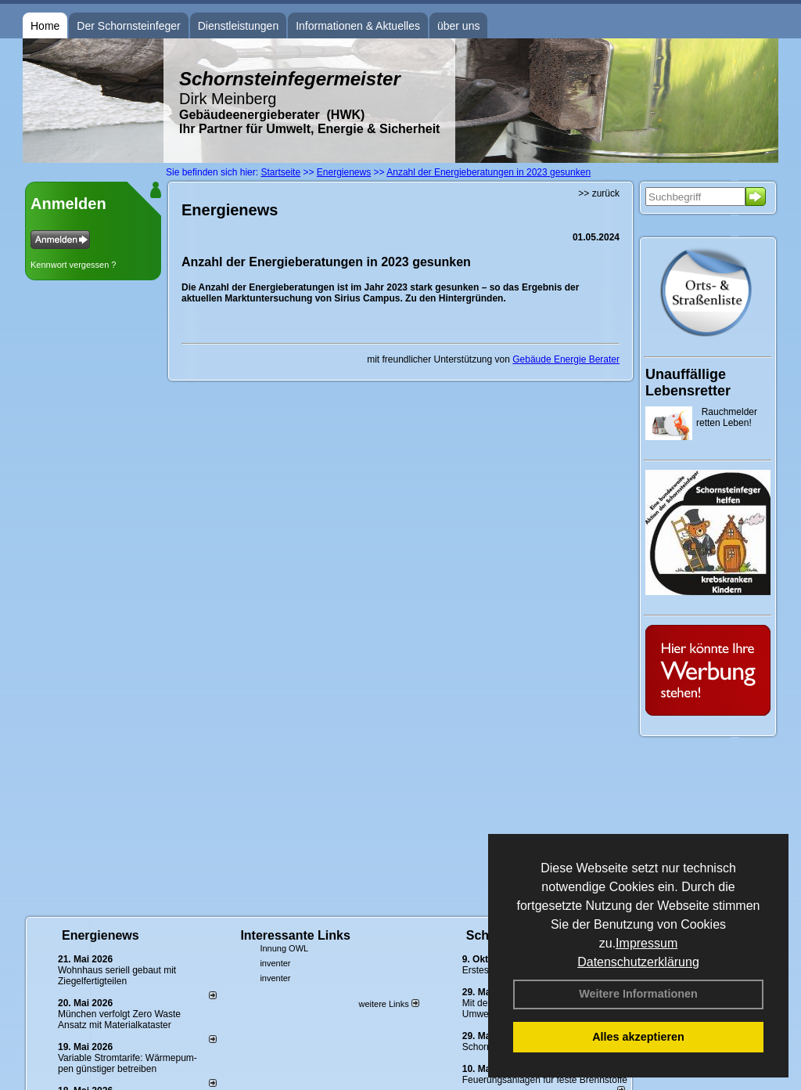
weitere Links (388, 1004)
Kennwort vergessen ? (73, 264)
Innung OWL (284, 948)
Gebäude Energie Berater (566, 359)
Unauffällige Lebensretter (688, 382)
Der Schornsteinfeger (128, 26)
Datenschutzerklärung (638, 962)
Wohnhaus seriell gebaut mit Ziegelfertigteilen (117, 976)
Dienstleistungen (238, 26)
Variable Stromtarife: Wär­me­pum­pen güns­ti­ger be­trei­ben (127, 1063)
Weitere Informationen (638, 993)
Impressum (646, 943)
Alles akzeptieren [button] (638, 1036)
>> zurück (599, 193)
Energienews (100, 935)
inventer (275, 963)
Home (45, 26)
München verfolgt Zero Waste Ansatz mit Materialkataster (119, 1019)
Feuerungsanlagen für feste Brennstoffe (544, 1079)
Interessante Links (295, 935)
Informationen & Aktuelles (358, 26)
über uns (458, 26)
